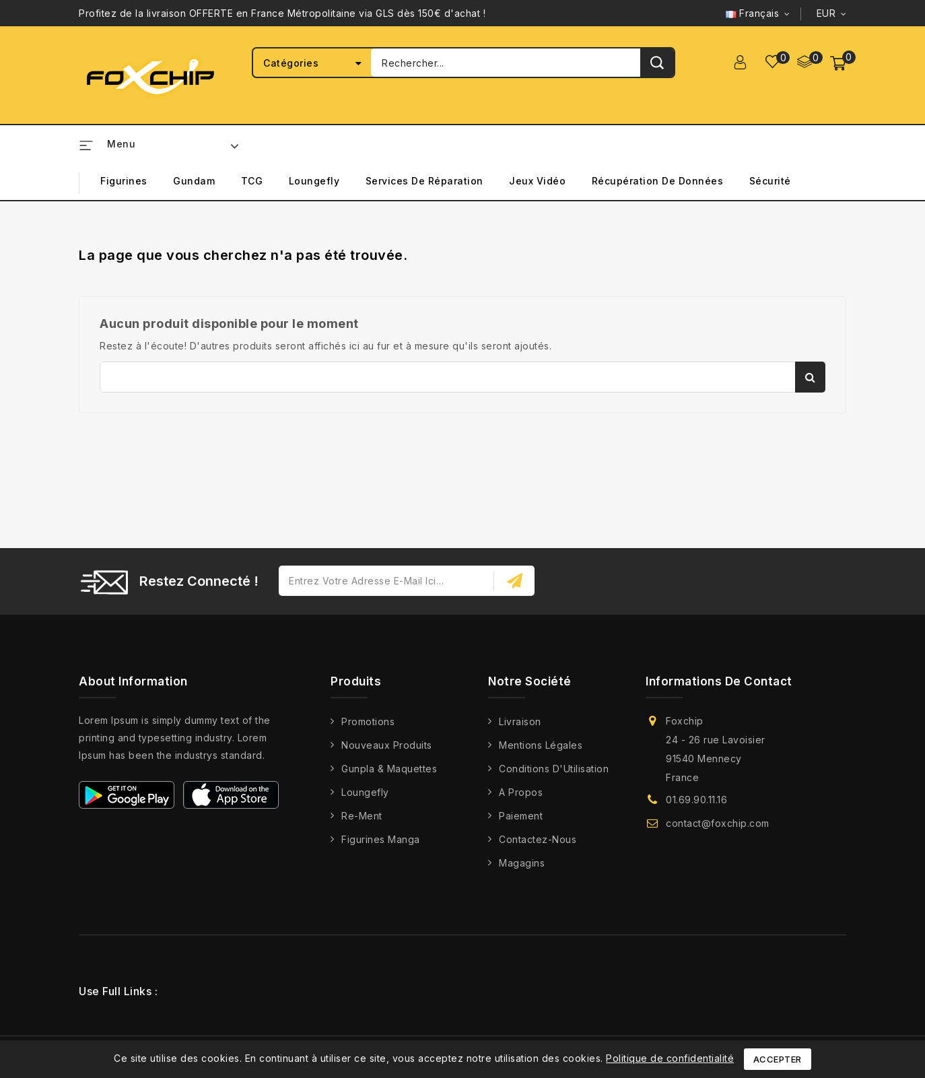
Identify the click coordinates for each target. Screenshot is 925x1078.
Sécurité (770, 181)
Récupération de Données (658, 181)
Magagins (522, 863)
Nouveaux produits (386, 745)
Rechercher (810, 377)
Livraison (520, 721)
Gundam (194, 181)
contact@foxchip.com (717, 823)
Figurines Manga (380, 839)
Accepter (777, 1059)
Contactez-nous (537, 839)
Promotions (368, 721)
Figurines (123, 181)
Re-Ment (361, 815)
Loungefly (314, 181)
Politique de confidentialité (670, 1058)
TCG (252, 181)
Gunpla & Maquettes (389, 768)
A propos (521, 792)
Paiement (521, 815)
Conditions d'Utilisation (554, 768)
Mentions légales (540, 745)
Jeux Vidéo (537, 181)
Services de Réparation (424, 181)
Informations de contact (719, 681)
